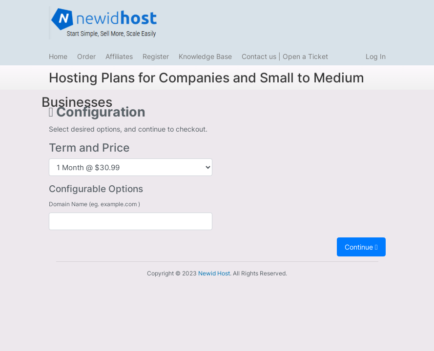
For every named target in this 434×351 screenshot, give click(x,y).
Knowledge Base (205, 56)
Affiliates (119, 56)
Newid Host (214, 273)
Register (156, 56)
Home (58, 56)
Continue (361, 247)
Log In (376, 56)
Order (86, 56)
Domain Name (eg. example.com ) (94, 204)
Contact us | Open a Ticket (285, 56)
